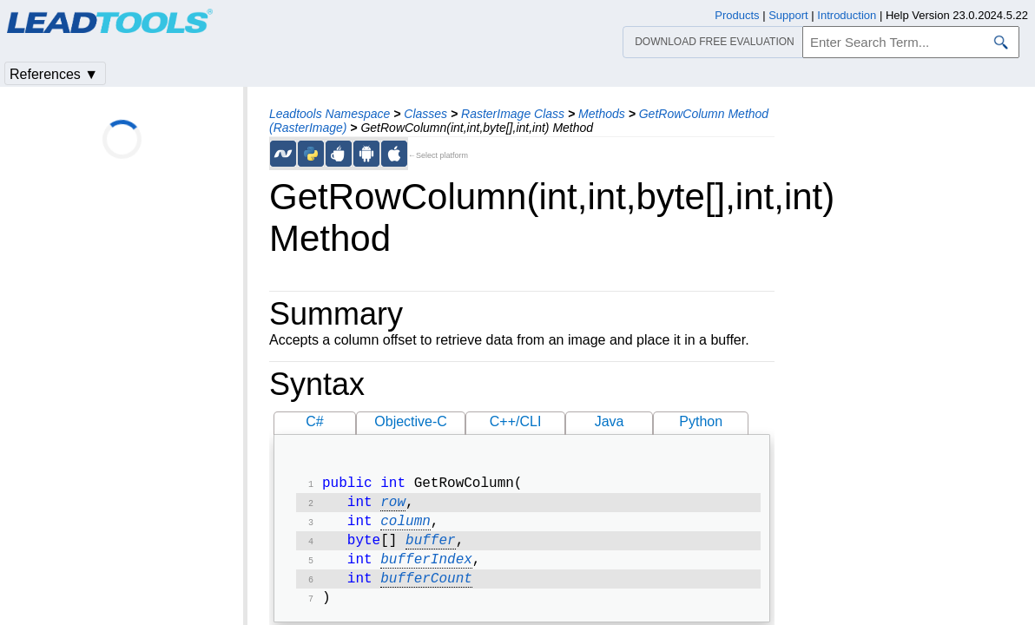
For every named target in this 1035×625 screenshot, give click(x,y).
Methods (601, 114)
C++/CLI (516, 421)
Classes (425, 114)
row (392, 506)
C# (314, 421)
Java (609, 421)
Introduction (846, 15)
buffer (430, 547)
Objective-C (410, 421)
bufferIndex (426, 568)
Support (788, 15)
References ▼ (54, 74)
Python (700, 421)
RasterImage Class (512, 114)
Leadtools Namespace (329, 114)
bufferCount (426, 589)
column (405, 526)
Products (737, 15)
